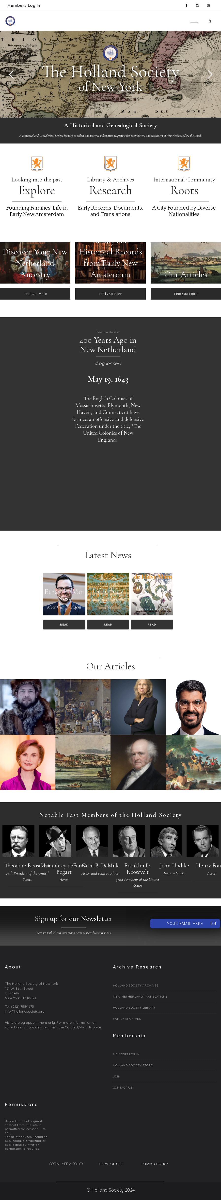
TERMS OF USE (110, 1164)
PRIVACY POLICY (155, 1164)
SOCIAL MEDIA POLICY (66, 1164)
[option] (108, 408)
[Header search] (209, 20)
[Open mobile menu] (195, 21)
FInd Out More (35, 293)
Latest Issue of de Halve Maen (152, 594)
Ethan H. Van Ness (64, 595)
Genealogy (108, 591)
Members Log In (23, 5)
